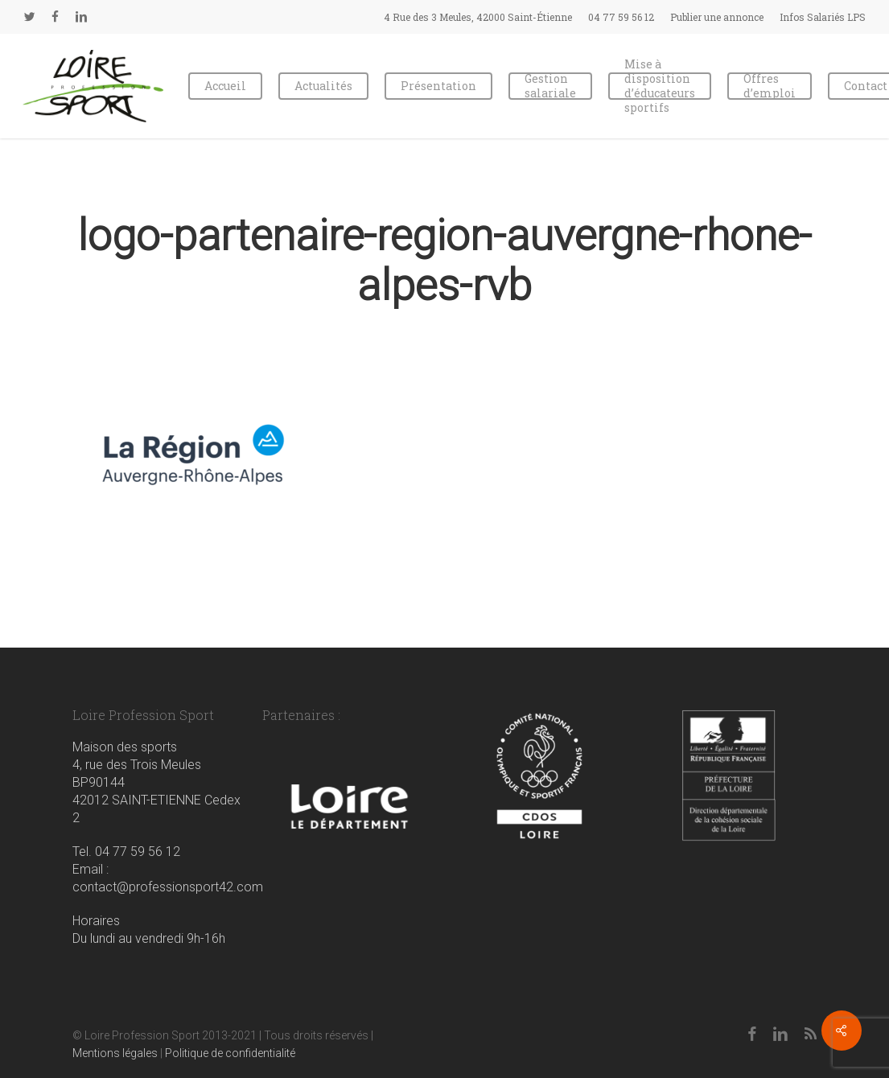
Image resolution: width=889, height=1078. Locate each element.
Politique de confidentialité (230, 1053)
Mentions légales (115, 1053)
